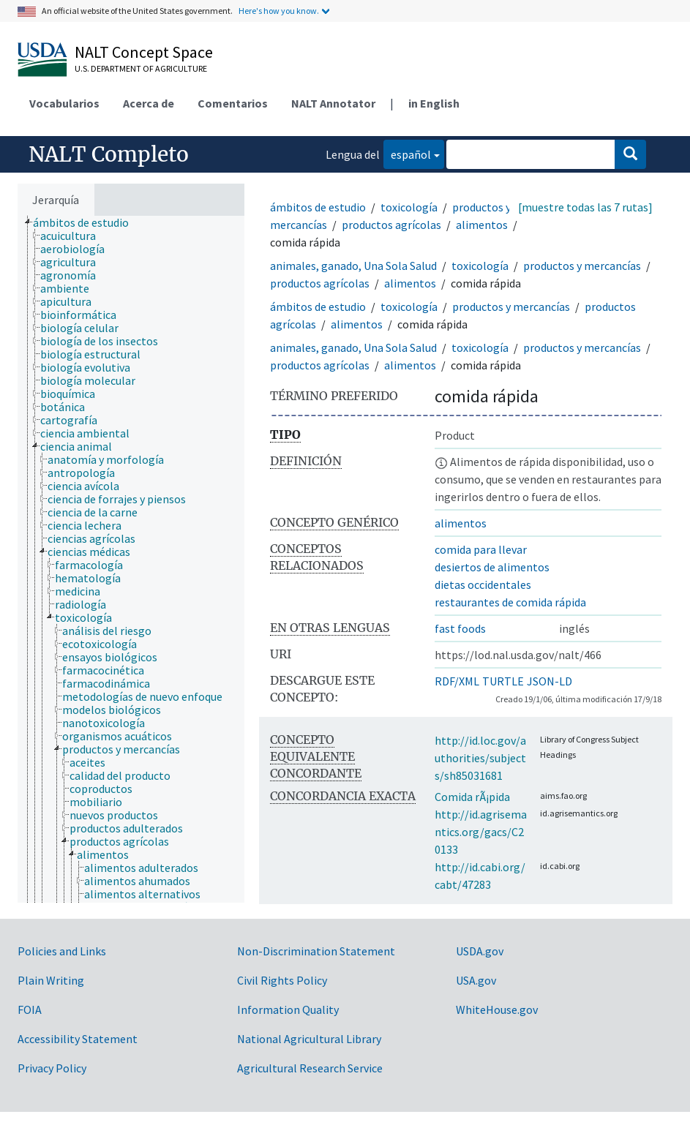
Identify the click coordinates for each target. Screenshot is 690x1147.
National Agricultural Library (309, 1038)
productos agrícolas (391, 224)
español (407, 153)
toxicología (409, 207)
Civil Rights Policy (282, 980)
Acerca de (148, 103)
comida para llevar (481, 549)
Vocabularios (64, 103)
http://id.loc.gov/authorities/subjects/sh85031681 (480, 758)
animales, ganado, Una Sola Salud (353, 265)
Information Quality (288, 1009)
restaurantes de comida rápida (510, 602)
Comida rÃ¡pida (472, 796)
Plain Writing (51, 980)
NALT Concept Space (144, 52)
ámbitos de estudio (318, 207)
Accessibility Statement (78, 1038)
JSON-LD (549, 681)
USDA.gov (479, 951)
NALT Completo (109, 154)
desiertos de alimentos (492, 567)
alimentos (482, 224)
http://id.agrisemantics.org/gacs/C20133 (481, 832)
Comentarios (233, 103)
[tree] (131, 559)
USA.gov (476, 980)
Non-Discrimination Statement (316, 951)
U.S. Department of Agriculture (141, 68)
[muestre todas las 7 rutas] (585, 207)
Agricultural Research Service (310, 1068)
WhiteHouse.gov (497, 1009)
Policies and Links (62, 951)
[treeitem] (87, 222)
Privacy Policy (52, 1068)
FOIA (30, 1009)
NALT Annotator (333, 103)
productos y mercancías (582, 265)
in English (434, 103)
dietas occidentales (483, 584)
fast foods (460, 628)
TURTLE (503, 681)
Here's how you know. (279, 10)
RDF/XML (457, 681)
